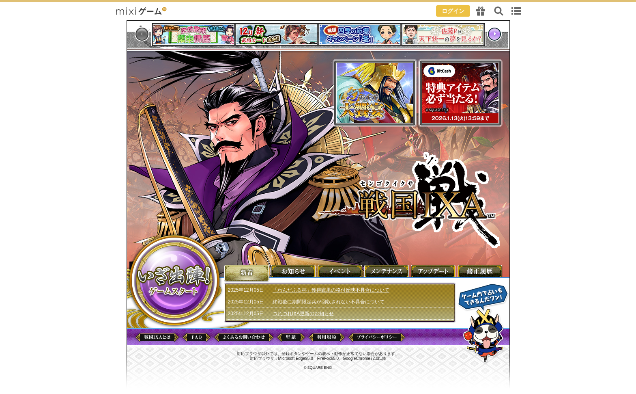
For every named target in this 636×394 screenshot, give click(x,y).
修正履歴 (480, 270)
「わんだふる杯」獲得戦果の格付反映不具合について (331, 290)
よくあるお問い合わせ (244, 337)
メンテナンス (387, 270)
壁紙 (291, 337)
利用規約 (326, 337)
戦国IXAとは (157, 337)
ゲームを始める (174, 280)
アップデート (433, 270)
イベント (340, 270)
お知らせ (294, 270)
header (318, 10)
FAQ (196, 337)
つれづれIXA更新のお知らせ (303, 313)
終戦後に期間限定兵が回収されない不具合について (329, 302)
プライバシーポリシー (377, 337)
